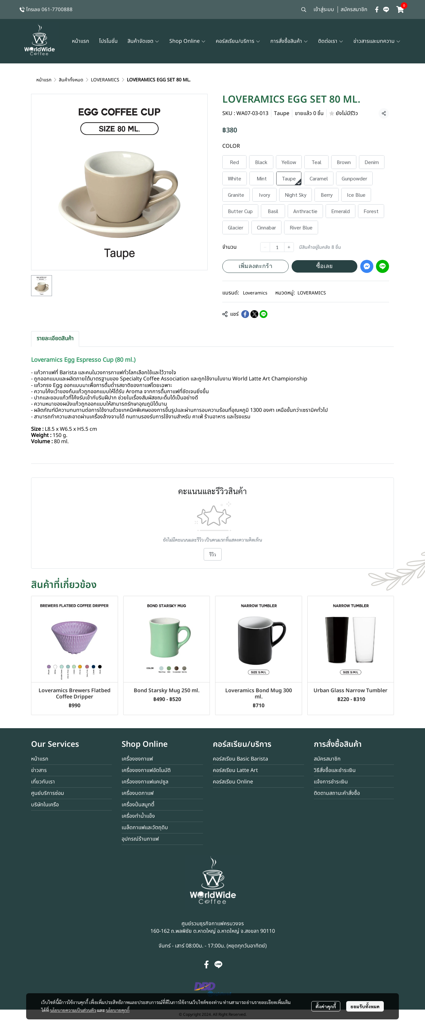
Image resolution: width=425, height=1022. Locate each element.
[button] (303, 9)
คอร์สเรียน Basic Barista (240, 759)
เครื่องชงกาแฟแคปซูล (145, 782)
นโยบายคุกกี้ (117, 1009)
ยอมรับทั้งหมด (365, 1005)
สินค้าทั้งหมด (71, 79)
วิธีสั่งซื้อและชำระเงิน (335, 770)
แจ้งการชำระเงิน (331, 782)
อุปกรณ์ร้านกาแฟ (140, 839)
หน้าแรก (43, 79)
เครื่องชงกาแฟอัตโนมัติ (146, 770)
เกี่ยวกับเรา (43, 782)
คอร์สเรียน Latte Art (235, 770)
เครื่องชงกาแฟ (137, 759)
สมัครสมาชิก (354, 9)
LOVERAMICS (105, 79)
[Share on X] (254, 314)
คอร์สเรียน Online (233, 782)
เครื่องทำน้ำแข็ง (138, 816)
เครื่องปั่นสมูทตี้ (138, 805)
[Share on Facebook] (245, 314)
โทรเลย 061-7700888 (49, 9)
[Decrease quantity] (265, 247)
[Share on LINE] (263, 314)
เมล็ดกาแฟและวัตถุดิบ (145, 827)
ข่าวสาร (39, 770)
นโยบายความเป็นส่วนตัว (73, 1009)
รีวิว (212, 554)
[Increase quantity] (289, 247)
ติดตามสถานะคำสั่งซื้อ (337, 793)
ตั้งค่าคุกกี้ (325, 1005)
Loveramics (255, 293)
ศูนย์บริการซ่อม (47, 793)
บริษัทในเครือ (45, 805)
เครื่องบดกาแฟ (138, 793)
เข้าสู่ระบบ (324, 9)
